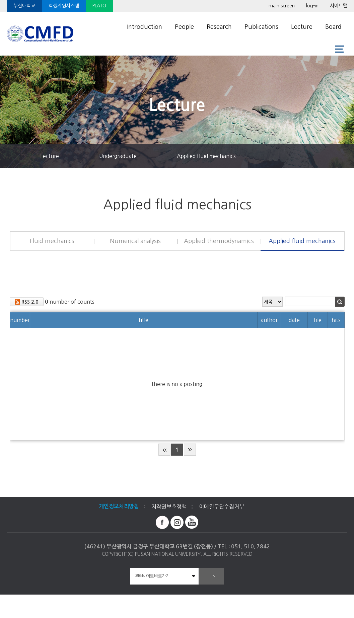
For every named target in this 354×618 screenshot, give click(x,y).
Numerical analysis (135, 241)
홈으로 (18, 156)
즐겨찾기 (295, 156)
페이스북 (162, 522)
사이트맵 (338, 5)
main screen (282, 5)
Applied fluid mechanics (206, 156)
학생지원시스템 (64, 5)
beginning (164, 450)
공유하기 (319, 156)
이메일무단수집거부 (221, 506)
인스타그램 (177, 522)
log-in (312, 5)
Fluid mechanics (52, 241)
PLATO (99, 5)
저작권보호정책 (169, 506)
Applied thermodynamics (219, 241)
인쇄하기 (342, 156)
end (190, 450)
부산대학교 (24, 5)
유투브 (192, 522)
